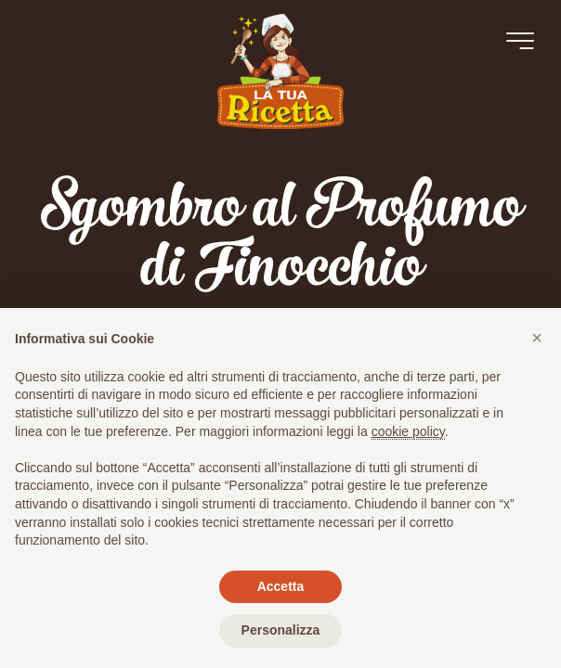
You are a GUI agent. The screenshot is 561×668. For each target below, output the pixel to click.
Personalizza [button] (280, 630)
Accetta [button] (281, 586)
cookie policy (408, 431)
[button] (537, 338)
